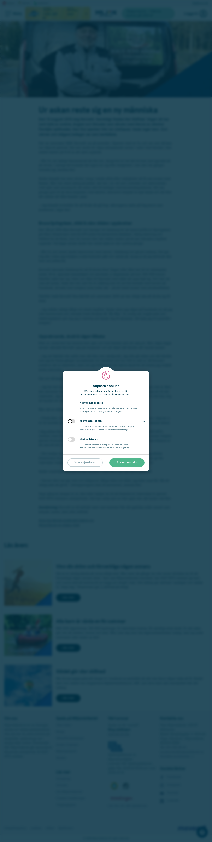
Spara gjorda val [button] (85, 462)
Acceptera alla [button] (127, 462)
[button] (143, 421)
